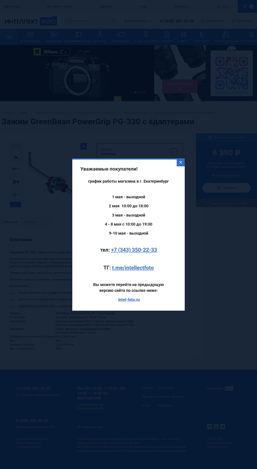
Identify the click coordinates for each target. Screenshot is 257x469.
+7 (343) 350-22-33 (134, 238)
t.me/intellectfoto (133, 256)
